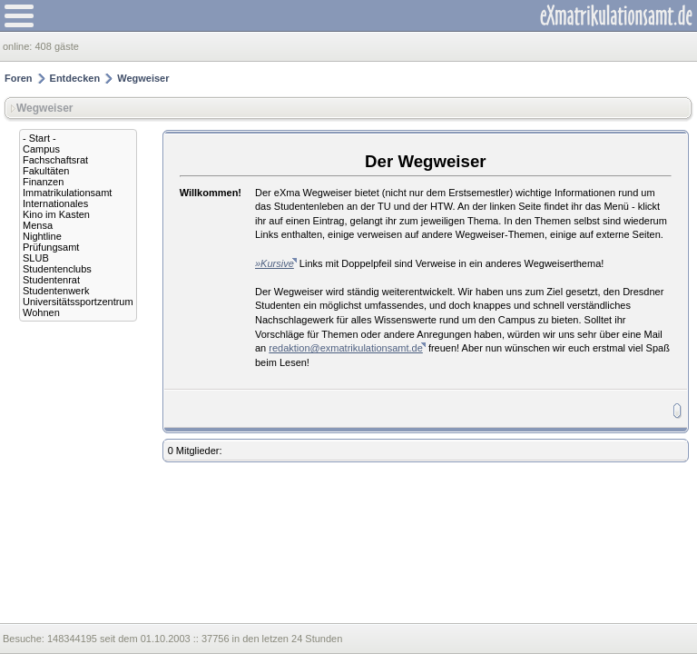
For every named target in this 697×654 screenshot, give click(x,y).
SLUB (36, 258)
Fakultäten (46, 170)
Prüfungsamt (51, 247)
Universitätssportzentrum (78, 301)
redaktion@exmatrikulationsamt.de (346, 347)
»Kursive (274, 263)
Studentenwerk (56, 290)
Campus (41, 149)
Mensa (38, 225)
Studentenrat (51, 279)
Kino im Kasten (56, 214)
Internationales (55, 203)
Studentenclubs (57, 268)
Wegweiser (143, 78)
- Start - (39, 138)
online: (18, 46)
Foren (19, 78)
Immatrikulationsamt (67, 192)
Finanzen (43, 181)
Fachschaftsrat (55, 159)
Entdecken (75, 78)
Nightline (42, 236)
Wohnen (41, 312)
